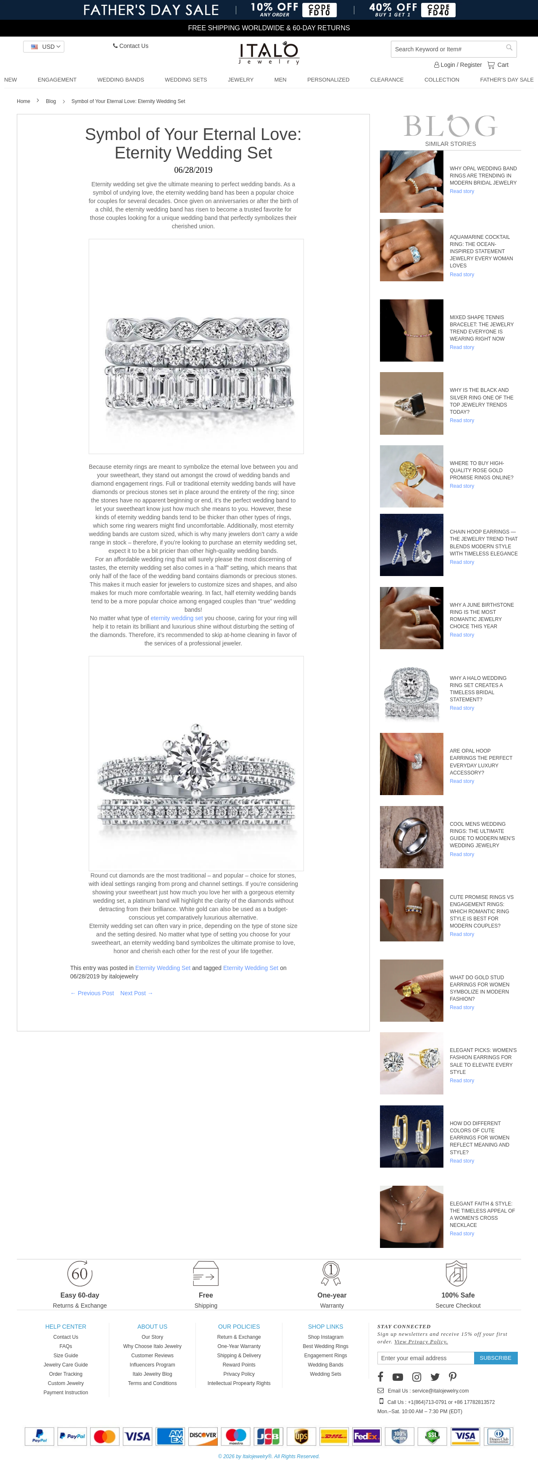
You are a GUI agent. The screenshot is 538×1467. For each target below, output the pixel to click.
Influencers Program (152, 1365)
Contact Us (130, 45)
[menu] (269, 80)
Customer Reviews (152, 1356)
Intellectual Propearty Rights (239, 1383)
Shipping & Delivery (239, 1356)
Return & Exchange (239, 1337)
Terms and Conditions (152, 1383)
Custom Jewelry (66, 1383)
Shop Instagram (325, 1337)
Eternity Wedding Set (162, 968)
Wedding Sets (326, 1374)
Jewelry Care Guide (66, 1365)
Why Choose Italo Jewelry (152, 1346)
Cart (502, 64)
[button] (43, 46)
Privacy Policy (239, 1374)
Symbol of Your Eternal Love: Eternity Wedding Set (193, 143)
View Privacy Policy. (421, 1341)
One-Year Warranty (239, 1346)
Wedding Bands (326, 1365)
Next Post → (136, 993)
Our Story (152, 1337)
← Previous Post (92, 993)
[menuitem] (10, 80)
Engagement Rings (325, 1356)
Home (24, 101)
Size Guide (65, 1356)
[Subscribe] (496, 1358)
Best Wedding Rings (326, 1346)
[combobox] (454, 49)
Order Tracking (65, 1374)
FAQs (66, 1346)
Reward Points (239, 1365)
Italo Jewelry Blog (152, 1374)
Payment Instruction (66, 1393)
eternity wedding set (176, 618)
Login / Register (458, 64)
